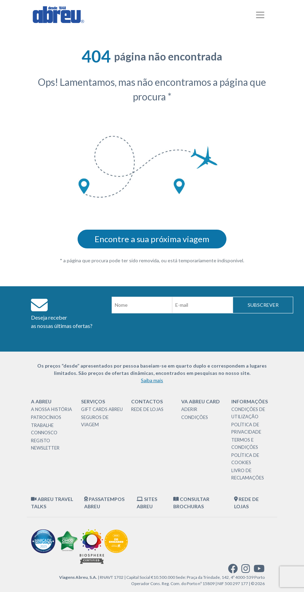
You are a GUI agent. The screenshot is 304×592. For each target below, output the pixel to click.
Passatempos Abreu (104, 502)
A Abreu (41, 401)
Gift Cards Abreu (102, 409)
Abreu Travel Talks (52, 502)
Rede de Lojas (147, 409)
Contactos (147, 401)
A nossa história (51, 409)
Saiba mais (152, 380)
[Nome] (142, 305)
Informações (249, 401)
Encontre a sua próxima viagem (152, 239)
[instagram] (245, 570)
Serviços (93, 401)
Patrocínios (46, 417)
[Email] (202, 305)
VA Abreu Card (200, 401)
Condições (194, 417)
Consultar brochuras (191, 502)
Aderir (189, 409)
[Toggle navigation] (260, 15)
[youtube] (259, 570)
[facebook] (233, 570)
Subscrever (263, 305)
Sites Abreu (147, 502)
